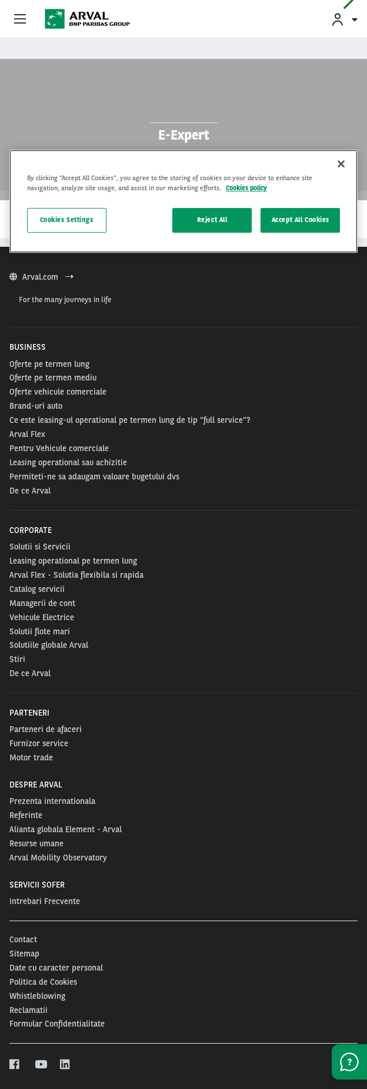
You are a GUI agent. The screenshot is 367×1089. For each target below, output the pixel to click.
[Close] (341, 164)
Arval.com (41, 277)
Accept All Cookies (300, 220)
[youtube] (40, 1064)
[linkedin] (65, 1064)
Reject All (212, 220)
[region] (183, 201)
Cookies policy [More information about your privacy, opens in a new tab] (246, 188)
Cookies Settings (67, 220)
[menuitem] (344, 19)
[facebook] (15, 1064)
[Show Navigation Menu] (20, 19)
